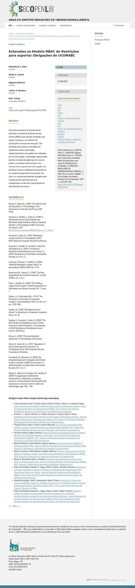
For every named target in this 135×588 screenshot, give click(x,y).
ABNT (60, 105)
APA (59, 110)
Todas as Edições (25, 25)
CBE (59, 116)
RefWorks (61, 134)
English (98, 44)
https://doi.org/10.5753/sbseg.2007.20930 (27, 110)
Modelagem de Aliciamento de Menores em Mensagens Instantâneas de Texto (46, 417)
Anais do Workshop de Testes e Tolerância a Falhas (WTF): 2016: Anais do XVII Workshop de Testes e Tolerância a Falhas (49, 485)
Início (11, 34)
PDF (61, 67)
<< (10, 506)
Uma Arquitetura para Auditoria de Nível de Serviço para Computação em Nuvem (47, 406)
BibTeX (60, 113)
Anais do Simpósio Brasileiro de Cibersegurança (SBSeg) (49, 19)
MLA (59, 126)
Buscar (119, 25)
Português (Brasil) (102, 40)
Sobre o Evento (47, 25)
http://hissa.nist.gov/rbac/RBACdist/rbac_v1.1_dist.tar (31, 230)
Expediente (66, 25)
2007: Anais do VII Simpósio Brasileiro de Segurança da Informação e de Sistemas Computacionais (44, 37)
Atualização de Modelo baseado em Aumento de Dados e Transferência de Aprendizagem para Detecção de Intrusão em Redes (50, 470)
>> (19, 506)
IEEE (59, 124)
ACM (59, 108)
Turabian (61, 137)
